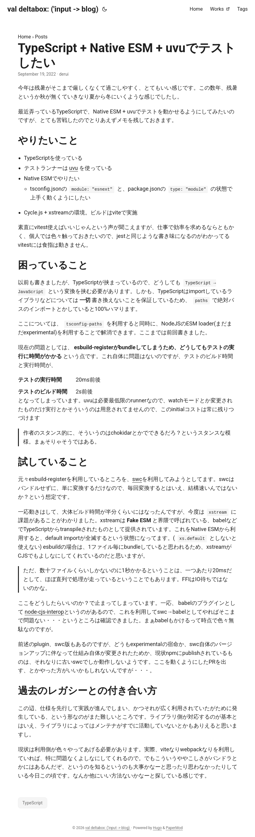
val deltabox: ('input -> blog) (52, 9)
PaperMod (174, 828)
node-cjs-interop (44, 612)
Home (24, 37)
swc (137, 479)
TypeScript (33, 802)
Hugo (157, 828)
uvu (73, 168)
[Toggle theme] (104, 9)
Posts (41, 37)
